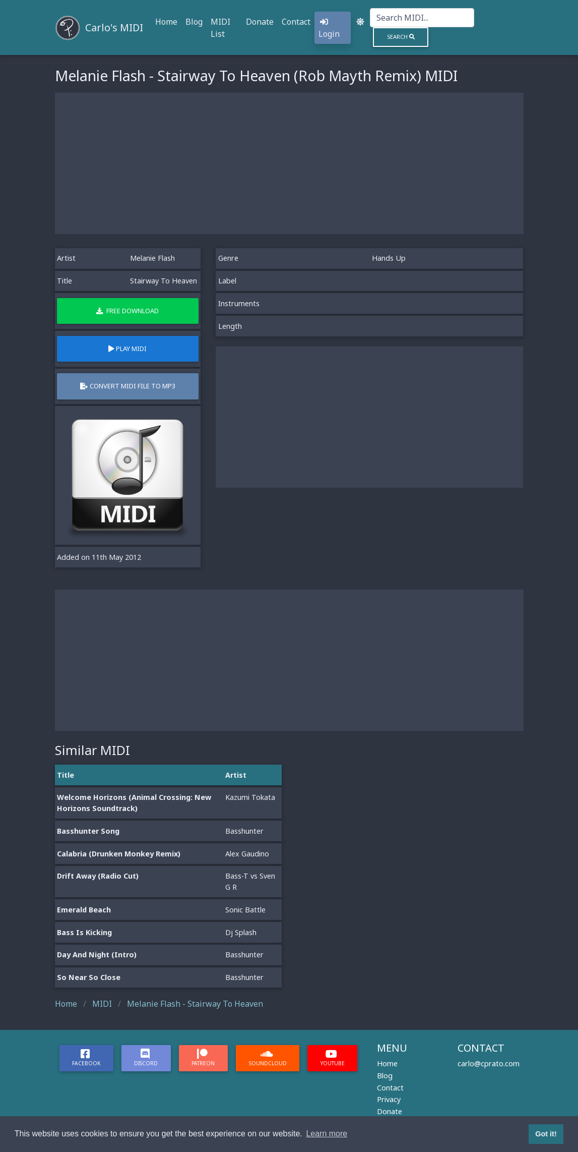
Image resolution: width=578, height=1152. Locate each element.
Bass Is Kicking (84, 932)
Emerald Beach (84, 909)
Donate (260, 21)
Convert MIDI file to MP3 (127, 385)
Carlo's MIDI (114, 27)
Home (166, 21)
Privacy (389, 1099)
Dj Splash (240, 932)
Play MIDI (127, 348)
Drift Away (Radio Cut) (98, 876)
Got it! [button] (545, 1134)
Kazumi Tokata (250, 797)
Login (329, 28)
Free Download (127, 310)
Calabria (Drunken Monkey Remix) (118, 853)
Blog (194, 21)
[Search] (422, 17)
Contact (296, 21)
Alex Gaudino (247, 853)
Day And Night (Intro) (97, 954)
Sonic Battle (245, 909)
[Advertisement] (289, 163)
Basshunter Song (88, 831)
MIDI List (220, 27)
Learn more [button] (326, 1133)
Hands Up (389, 258)
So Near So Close (88, 977)
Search (401, 36)
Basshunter (244, 831)
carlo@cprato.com (489, 1063)
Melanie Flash (152, 258)
